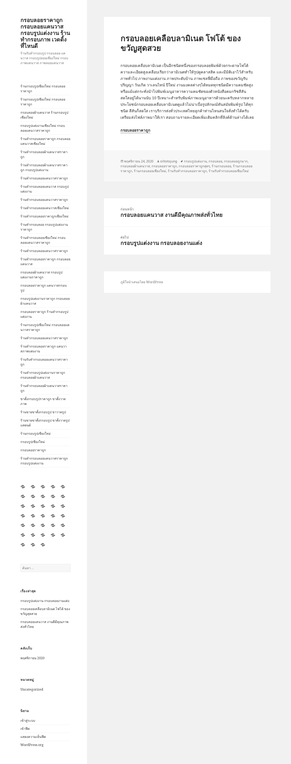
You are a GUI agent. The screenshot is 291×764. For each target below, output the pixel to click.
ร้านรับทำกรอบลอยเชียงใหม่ (229, 171)
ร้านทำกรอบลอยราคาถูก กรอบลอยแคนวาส (45, 261)
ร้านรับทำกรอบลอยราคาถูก (187, 171)
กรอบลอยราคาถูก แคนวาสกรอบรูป (43, 287)
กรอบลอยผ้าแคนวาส (135, 166)
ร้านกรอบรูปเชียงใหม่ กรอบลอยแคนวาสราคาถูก (45, 327)
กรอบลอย (215, 161)
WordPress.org (32, 745)
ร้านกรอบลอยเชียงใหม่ (150, 171)
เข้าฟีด (25, 728)
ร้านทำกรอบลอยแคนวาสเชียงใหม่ (44, 208)
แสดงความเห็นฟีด (33, 736)
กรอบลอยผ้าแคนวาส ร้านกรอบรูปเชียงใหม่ (44, 115)
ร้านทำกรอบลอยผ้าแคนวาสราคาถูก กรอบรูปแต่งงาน (43, 167)
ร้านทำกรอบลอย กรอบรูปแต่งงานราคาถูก (44, 227)
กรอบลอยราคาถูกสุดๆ (194, 166)
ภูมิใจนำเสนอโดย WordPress (141, 282)
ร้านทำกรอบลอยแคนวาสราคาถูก (44, 178)
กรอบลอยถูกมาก (236, 161)
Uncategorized (31, 689)
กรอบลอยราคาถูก (33, 450)
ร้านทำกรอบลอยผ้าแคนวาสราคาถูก (43, 154)
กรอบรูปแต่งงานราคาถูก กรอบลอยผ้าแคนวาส (45, 301)
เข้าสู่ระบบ (27, 720)
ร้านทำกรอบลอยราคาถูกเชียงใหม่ (44, 216)
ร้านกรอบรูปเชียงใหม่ (35, 433)
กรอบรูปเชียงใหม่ (32, 442)
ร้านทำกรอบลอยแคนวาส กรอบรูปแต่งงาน (44, 189)
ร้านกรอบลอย (221, 166)
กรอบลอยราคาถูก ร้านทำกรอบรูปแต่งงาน (44, 314)
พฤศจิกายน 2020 (32, 658)
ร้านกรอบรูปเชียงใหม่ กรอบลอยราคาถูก (42, 88)
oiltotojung (168, 161)
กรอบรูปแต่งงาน (195, 161)
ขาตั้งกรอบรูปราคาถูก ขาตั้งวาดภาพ (43, 401)
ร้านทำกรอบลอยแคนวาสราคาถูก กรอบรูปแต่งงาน (44, 460)
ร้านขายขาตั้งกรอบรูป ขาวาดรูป (43, 412)
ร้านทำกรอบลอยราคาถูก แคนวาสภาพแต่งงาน (43, 348)
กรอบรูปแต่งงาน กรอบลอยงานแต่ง (44, 601)
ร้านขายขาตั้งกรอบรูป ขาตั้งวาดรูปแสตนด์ (45, 422)
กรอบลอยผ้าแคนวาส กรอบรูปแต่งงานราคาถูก (41, 274)
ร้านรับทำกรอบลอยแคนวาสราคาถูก (44, 362)
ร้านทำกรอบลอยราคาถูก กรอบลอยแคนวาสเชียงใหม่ (45, 141)
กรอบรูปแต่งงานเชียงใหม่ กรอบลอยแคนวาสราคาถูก (42, 128)
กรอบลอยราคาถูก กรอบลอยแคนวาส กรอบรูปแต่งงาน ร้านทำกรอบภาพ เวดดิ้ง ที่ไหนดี (45, 33)
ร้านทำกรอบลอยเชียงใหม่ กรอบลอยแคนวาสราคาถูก (42, 240)
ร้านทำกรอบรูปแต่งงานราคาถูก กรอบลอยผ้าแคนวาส (42, 375)
